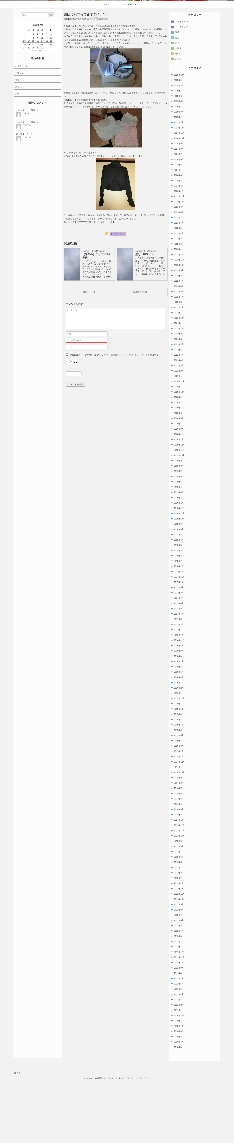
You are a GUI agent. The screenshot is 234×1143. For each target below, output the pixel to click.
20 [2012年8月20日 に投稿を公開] (24, 114)
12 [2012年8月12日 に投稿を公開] (51, 107)
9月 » (41, 121)
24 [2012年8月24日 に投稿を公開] (42, 114)
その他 (178, 123)
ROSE (102, 321)
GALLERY (127, 74)
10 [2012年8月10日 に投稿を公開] (42, 107)
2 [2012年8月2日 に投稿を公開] (37, 104)
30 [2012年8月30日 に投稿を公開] (38, 118)
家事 (177, 113)
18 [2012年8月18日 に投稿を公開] (47, 111)
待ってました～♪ (24, 204)
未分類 (178, 129)
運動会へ (19, 150)
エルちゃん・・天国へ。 (27, 180)
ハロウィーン (21, 136)
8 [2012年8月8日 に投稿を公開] (33, 107)
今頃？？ (19, 143)
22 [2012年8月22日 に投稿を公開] (33, 114)
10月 (17, 164)
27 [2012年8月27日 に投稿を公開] (24, 118)
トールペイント (182, 92)
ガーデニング (181, 97)
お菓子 (178, 118)
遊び (177, 107)
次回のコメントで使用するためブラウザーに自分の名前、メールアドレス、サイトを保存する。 (115, 425)
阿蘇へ (18, 157)
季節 (177, 102)
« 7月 (34, 121)
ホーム (106, 74)
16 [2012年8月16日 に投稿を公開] (38, 111)
